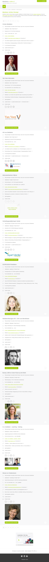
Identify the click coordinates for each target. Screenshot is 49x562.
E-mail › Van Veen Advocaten (10, 90)
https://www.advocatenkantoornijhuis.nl (15, 189)
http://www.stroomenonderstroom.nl (14, 487)
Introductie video (25, 101)
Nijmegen (11, 225)
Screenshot (23, 38)
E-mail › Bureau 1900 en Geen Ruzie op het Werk (14, 384)
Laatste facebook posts (9, 47)
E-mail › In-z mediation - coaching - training (13, 438)
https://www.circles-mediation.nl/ (14, 38)
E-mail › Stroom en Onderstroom (11, 484)
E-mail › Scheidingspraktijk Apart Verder (12, 232)
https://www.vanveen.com (13, 92)
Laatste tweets (8, 101)
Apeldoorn (11, 269)
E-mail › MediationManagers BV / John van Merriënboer (15, 330)
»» (17, 20)
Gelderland (7, 28)
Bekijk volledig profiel (11, 73)
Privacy (27, 559)
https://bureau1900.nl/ (12, 386)
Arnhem (11, 431)
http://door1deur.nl (11, 278)
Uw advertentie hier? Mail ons (24, 544)
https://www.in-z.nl (11, 441)
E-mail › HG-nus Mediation (10, 144)
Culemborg (12, 477)
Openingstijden (8, 99)
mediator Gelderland (37, 14)
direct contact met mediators (8, 15)
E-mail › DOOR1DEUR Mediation (11, 276)
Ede (10, 28)
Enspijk (11, 179)
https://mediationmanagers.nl (13, 332)
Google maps (15, 28)
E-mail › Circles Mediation (9, 35)
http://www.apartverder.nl (12, 235)
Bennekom (12, 377)
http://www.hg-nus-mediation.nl (14, 146)
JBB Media (23, 559)
